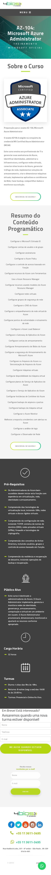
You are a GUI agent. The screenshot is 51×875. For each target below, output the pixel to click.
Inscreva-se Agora (25, 196)
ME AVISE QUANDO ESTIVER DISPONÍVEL (25, 749)
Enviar (25, 788)
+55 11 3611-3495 (28, 842)
